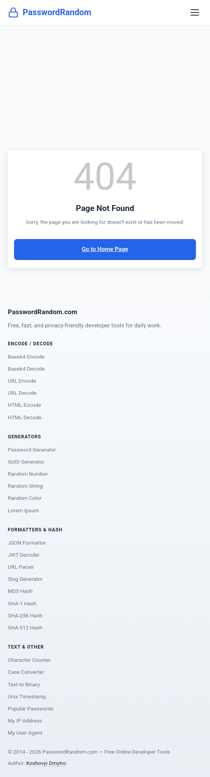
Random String (25, 486)
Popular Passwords (30, 708)
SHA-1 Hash (22, 603)
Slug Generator (25, 579)
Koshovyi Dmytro (46, 763)
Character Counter (29, 660)
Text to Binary (24, 684)
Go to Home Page (105, 249)
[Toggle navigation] (194, 12)
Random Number (28, 474)
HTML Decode (24, 417)
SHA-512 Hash (25, 627)
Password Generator (32, 450)
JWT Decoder (23, 555)
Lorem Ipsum (23, 510)
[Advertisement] (105, 84)
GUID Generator (26, 462)
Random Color (24, 498)
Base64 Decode (26, 369)
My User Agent (25, 733)
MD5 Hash (20, 591)
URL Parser (21, 567)
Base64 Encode (26, 356)
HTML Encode (24, 405)
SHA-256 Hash (25, 615)
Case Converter (26, 672)
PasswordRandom (49, 12)
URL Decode (22, 393)
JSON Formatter (27, 543)
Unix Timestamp (27, 696)
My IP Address (25, 720)
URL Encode (22, 381)
